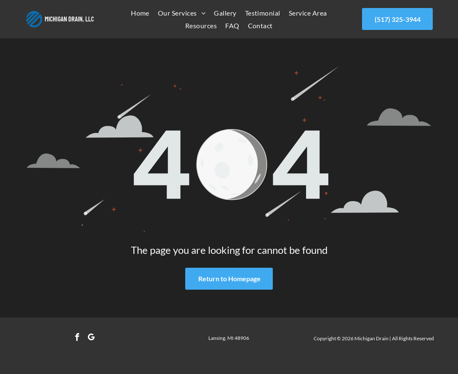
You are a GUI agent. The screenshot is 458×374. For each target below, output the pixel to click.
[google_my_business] (91, 338)
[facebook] (77, 338)
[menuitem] (140, 13)
